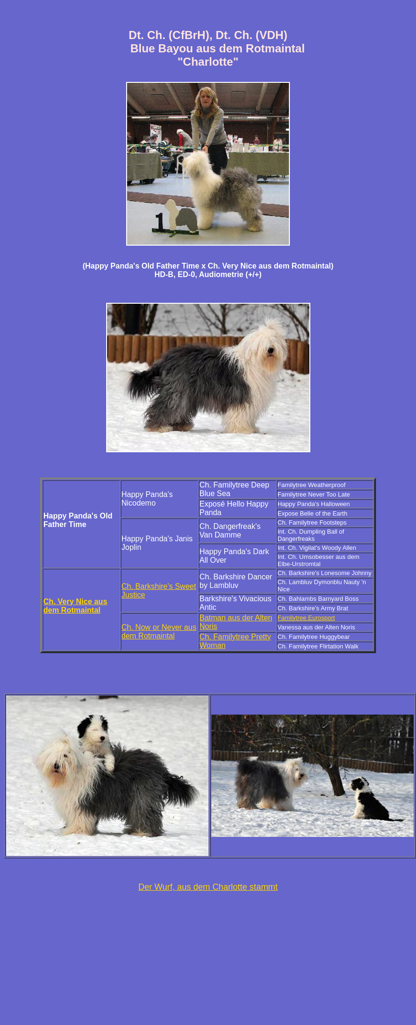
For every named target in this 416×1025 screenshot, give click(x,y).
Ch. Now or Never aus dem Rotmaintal (158, 631)
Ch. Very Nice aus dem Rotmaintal (75, 605)
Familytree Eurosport (306, 617)
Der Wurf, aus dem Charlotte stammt (208, 887)
